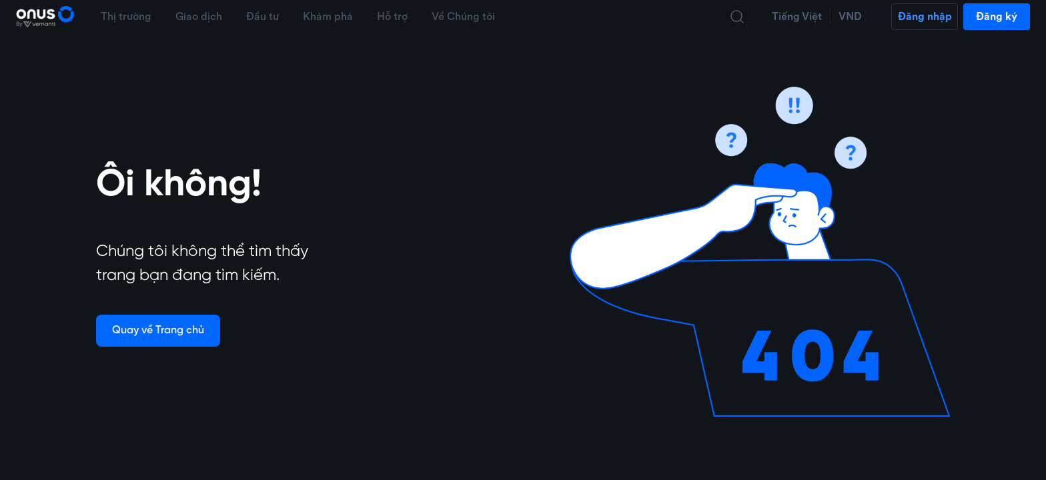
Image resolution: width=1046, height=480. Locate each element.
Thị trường (126, 16)
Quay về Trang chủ (158, 330)
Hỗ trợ (392, 16)
